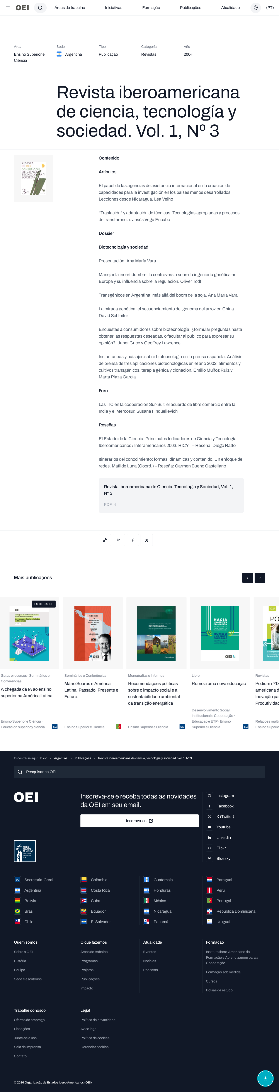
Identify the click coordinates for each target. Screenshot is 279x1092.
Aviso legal (88, 1029)
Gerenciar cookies (94, 1047)
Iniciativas (113, 7)
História (20, 961)
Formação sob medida (223, 972)
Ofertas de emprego (29, 1020)
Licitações (22, 1029)
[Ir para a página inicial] (22, 7)
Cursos (211, 981)
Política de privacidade (98, 1020)
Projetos (87, 970)
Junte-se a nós (25, 1038)
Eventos (149, 952)
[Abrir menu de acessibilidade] (265, 1078)
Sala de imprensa (27, 1047)
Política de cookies (94, 1038)
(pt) (270, 7)
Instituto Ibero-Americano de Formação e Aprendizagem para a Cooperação (232, 957)
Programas (89, 961)
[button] (247, 578)
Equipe (19, 970)
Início (43, 758)
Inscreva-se (139, 821)
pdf (110, 504)
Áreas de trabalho (69, 7)
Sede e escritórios (28, 979)
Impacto (86, 988)
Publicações (190, 7)
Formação (151, 7)
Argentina (61, 758)
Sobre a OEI (23, 952)
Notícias (149, 961)
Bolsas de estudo (219, 990)
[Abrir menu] (7, 7)
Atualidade (230, 7)
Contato (20, 1056)
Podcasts (150, 970)
